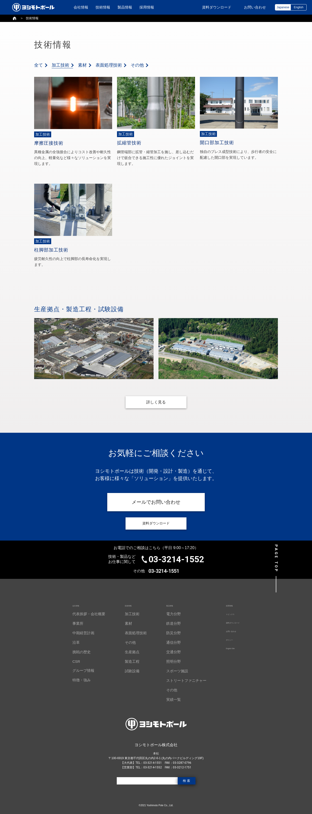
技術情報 (103, 7)
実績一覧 (165, 699)
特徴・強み (74, 680)
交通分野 (165, 652)
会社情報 (81, 7)
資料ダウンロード (232, 622)
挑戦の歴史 (74, 652)
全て (38, 65)
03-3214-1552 (176, 559)
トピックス (227, 614)
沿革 (68, 642)
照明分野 (165, 661)
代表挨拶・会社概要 (81, 614)
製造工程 (124, 661)
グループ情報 (76, 670)
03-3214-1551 (163, 571)
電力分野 (165, 614)
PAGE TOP (276, 558)
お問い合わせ (229, 631)
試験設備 (124, 671)
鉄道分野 (165, 623)
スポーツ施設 (169, 671)
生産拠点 (124, 652)
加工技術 (60, 65)
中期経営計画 (76, 633)
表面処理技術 (109, 65)
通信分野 (165, 642)
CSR (68, 661)
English (298, 7)
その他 (137, 65)
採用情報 (146, 7)
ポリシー (225, 639)
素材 (82, 65)
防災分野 (165, 633)
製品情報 (124, 7)
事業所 (70, 623)
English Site (227, 648)
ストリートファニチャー (178, 680)
